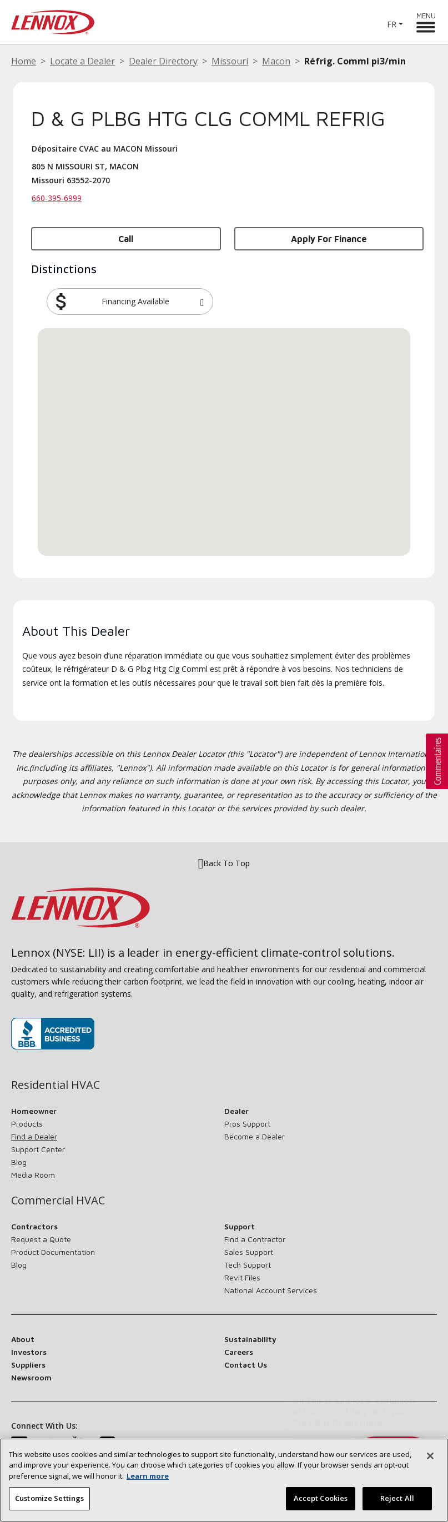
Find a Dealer (34, 1136)
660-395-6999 (57, 198)
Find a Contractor (254, 1239)
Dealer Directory (163, 61)
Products (27, 1123)
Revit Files (242, 1277)
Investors (29, 1352)
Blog (19, 1162)
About (22, 1339)
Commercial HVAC (58, 1200)
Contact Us (245, 1364)
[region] (224, 1480)
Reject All (397, 1498)
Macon (276, 61)
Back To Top (224, 863)
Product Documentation (53, 1252)
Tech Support (247, 1264)
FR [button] (391, 24)
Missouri (230, 61)
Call (125, 239)
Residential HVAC (55, 1085)
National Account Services (270, 1290)
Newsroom (31, 1377)
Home (23, 61)
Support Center (38, 1149)
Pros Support (247, 1123)
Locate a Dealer (82, 61)
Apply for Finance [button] (329, 239)
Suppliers (28, 1364)
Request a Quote (41, 1239)
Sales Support (248, 1252)
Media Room (33, 1174)
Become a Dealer (254, 1136)
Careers (238, 1352)
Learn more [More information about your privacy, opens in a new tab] (148, 1476)
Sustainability (250, 1339)
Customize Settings (49, 1498)
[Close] (430, 1456)
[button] (202, 301)
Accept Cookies (321, 1498)
